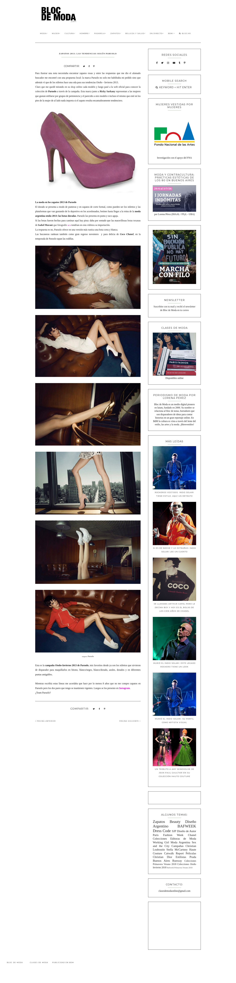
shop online (76, 87)
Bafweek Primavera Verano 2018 (179, 868)
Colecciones (160, 838)
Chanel (192, 835)
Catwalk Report (174, 853)
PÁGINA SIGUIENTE (130, 721)
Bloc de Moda (15, 962)
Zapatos (115, 33)
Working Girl (161, 842)
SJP (174, 831)
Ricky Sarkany (107, 91)
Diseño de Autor (186, 831)
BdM (171, 33)
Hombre (85, 33)
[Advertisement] (174, 925)
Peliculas (191, 853)
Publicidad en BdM (63, 962)
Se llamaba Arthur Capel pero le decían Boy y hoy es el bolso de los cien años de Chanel (174, 607)
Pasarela (100, 33)
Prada (192, 857)
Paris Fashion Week (168, 835)
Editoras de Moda (183, 838)
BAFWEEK (186, 826)
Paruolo (91, 656)
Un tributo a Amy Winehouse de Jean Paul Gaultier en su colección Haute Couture (174, 772)
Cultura (70, 33)
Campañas (177, 846)
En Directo (157, 33)
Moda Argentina (180, 842)
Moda (43, 33)
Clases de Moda (39, 962)
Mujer (56, 33)
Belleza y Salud (135, 33)
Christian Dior (162, 857)
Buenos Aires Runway (167, 860)
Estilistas (181, 857)
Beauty (175, 821)
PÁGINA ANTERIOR (45, 721)
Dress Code (162, 831)
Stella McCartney (177, 849)
